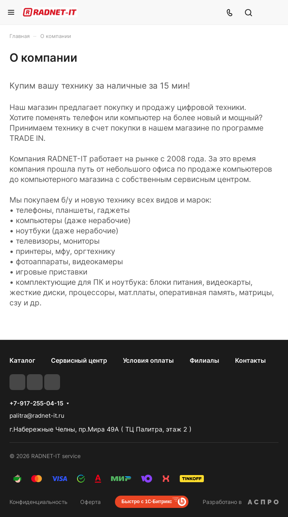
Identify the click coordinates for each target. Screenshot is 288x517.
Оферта (90, 501)
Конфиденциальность (38, 501)
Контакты (250, 360)
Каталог (22, 360)
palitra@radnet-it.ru (36, 415)
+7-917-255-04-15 (36, 403)
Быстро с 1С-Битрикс (147, 501)
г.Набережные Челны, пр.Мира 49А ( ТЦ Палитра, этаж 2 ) (100, 429)
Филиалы (204, 360)
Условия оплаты (148, 360)
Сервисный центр (79, 360)
